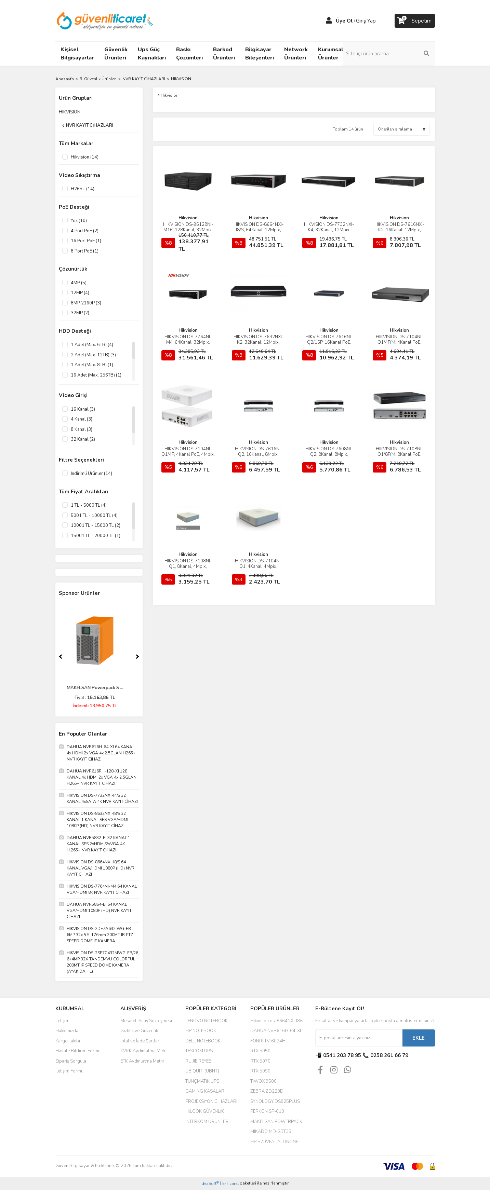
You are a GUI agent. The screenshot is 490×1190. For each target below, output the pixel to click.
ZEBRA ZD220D (266, 1091)
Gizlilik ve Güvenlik (139, 1031)
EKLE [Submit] (418, 1038)
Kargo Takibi (67, 1041)
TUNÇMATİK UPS (202, 1081)
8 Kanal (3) (81, 429)
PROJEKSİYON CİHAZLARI (211, 1101)
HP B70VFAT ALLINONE (274, 1142)
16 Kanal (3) (83, 409)
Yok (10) (79, 221)
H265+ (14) (82, 189)
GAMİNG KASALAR (204, 1091)
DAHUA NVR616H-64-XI (275, 1031)
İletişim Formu (69, 1071)
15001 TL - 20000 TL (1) (95, 536)
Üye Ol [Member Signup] (344, 20)
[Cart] (415, 21)
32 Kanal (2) (83, 439)
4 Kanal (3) (81, 419)
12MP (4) (80, 293)
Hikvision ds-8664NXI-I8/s (276, 1021)
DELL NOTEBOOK (203, 1041)
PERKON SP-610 (267, 1111)
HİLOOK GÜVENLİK (204, 1111)
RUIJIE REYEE (198, 1061)
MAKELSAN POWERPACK (276, 1122)
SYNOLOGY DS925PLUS (275, 1101)
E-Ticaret (230, 1183)
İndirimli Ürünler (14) (91, 473)
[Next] (137, 656)
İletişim (62, 1021)
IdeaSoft (209, 1183)
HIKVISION (181, 79)
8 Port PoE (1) (84, 251)
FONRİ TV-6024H (268, 1041)
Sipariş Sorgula (70, 1061)
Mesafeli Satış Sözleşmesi (146, 1021)
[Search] (389, 54)
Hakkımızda (66, 1031)
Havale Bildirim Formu (78, 1051)
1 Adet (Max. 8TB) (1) (92, 365)
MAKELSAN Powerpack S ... (99, 688)
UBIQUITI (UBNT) (202, 1071)
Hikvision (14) (84, 157)
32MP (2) (80, 313)
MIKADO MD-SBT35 (270, 1132)
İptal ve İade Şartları (140, 1041)
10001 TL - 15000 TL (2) (95, 525)
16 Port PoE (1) (86, 241)
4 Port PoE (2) (84, 231)
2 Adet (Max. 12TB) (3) (93, 355)
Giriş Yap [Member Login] (366, 20)
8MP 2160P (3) (86, 303)
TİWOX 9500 (263, 1081)
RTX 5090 (260, 1071)
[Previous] (60, 656)
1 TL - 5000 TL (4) (89, 505)
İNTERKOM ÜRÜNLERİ (207, 1122)
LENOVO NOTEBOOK (206, 1021)
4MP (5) (79, 283)
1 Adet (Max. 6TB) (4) (92, 345)
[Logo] (105, 20)
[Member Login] (329, 21)
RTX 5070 (260, 1061)
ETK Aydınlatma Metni (142, 1061)
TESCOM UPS (199, 1051)
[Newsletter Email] (358, 1038)
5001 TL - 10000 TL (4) (94, 515)
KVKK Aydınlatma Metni (144, 1051)
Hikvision (188, 218)
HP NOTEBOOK (200, 1031)
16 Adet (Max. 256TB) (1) (96, 375)
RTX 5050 (260, 1051)
